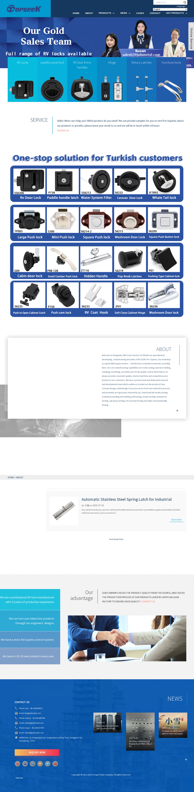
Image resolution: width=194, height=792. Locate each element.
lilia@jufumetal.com (21, 713)
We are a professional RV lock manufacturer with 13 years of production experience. (27, 599)
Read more (176, 519)
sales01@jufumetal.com (22, 723)
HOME (11, 477)
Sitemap (19, 777)
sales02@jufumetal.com (22, 732)
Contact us (63, 133)
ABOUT (20, 477)
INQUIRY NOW (25, 752)
